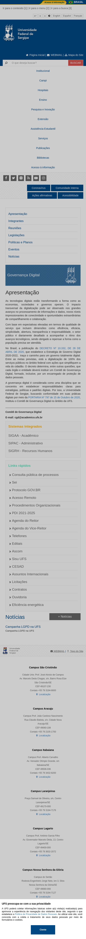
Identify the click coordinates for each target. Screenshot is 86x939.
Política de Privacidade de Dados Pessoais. (36, 914)
